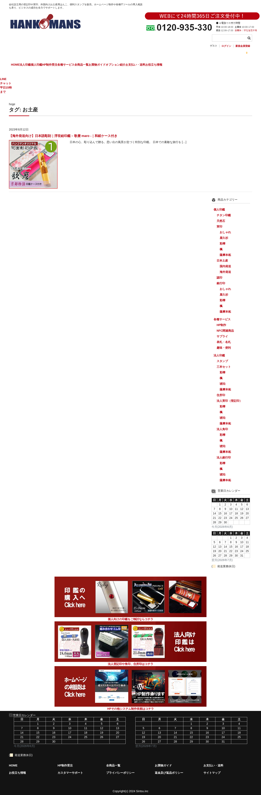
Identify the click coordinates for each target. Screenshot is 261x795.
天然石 (221, 217)
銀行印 (221, 279)
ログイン (226, 46)
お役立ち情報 (230, 65)
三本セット (224, 363)
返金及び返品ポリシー (169, 769)
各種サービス (101, 65)
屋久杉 (224, 234)
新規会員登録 (242, 46)
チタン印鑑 (224, 211)
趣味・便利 (224, 344)
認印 (219, 274)
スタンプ (222, 357)
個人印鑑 (55, 65)
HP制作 (221, 321)
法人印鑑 (35, 65)
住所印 (221, 391)
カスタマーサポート (70, 769)
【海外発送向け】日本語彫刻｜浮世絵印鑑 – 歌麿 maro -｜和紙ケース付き (63, 132)
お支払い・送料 (204, 65)
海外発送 (225, 268)
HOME (17, 65)
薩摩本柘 (225, 251)
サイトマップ (211, 769)
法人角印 (222, 425)
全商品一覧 (125, 65)
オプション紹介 (176, 65)
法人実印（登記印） (229, 397)
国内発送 (225, 262)
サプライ (222, 332)
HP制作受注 (77, 65)
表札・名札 (224, 338)
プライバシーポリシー (120, 769)
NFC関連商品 (225, 327)
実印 (219, 223)
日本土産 (222, 257)
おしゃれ (225, 228)
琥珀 (222, 380)
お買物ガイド (149, 65)
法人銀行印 (224, 454)
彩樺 (222, 240)
